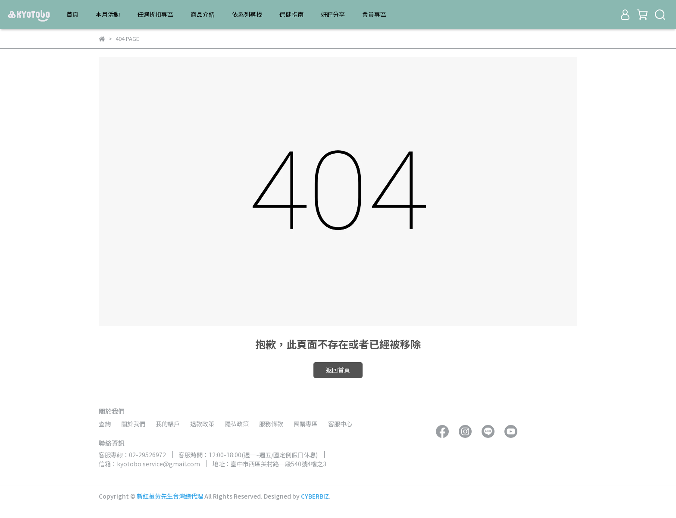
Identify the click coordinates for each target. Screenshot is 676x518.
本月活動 (108, 14)
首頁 (72, 14)
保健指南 (291, 14)
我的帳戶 (168, 423)
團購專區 (306, 423)
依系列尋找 (247, 14)
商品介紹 (203, 14)
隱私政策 (237, 423)
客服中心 (340, 423)
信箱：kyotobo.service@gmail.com (149, 463)
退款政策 (202, 423)
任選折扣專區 (155, 14)
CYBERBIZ (315, 496)
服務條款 (271, 423)
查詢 (105, 423)
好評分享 (333, 14)
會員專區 (374, 14)
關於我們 (133, 423)
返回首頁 (338, 370)
